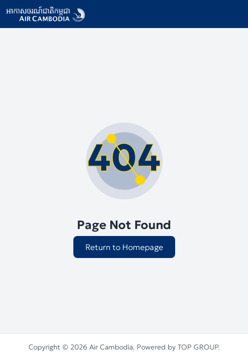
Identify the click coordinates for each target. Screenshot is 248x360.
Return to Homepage (124, 247)
